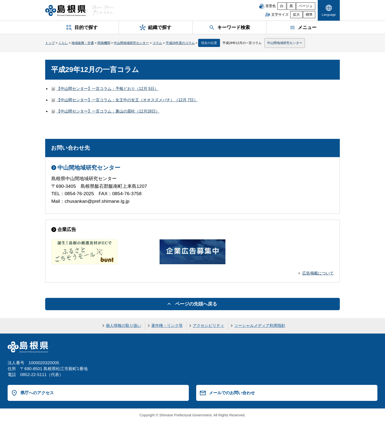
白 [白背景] (282, 6)
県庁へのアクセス (37, 392)
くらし (63, 43)
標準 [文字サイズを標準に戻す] (309, 14)
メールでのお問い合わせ (232, 392)
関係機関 (103, 43)
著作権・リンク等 (167, 325)
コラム (157, 43)
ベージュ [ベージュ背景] (306, 6)
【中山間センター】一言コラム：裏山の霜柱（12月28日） (108, 111)
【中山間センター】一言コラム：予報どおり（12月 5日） (107, 89)
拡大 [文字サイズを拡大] (296, 14)
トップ (50, 43)
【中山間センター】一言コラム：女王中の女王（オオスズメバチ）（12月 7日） (127, 100)
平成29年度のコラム (180, 43)
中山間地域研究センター (131, 43)
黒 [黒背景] (291, 6)
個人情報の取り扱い (123, 325)
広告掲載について (318, 273)
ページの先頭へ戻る (196, 303)
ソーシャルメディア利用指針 (259, 325)
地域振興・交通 (82, 43)
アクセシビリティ (208, 325)
